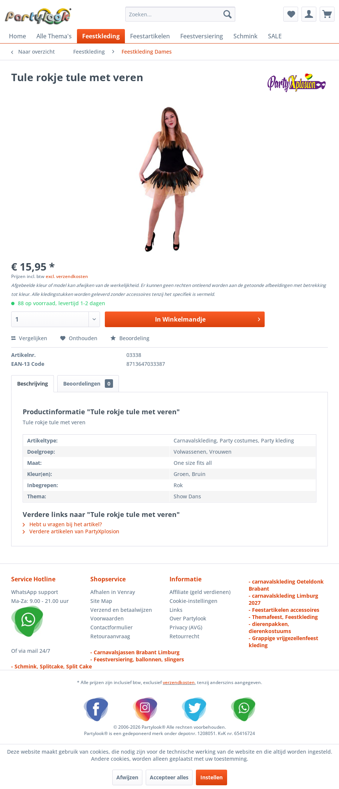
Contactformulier (111, 627)
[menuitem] (180, 14)
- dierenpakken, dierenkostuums (270, 627)
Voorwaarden (107, 618)
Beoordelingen (88, 383)
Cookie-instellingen (193, 600)
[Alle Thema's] (54, 36)
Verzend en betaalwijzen (121, 609)
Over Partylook (188, 618)
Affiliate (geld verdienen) (200, 591)
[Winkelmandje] (327, 14)
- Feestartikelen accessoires (284, 609)
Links (176, 609)
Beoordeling (129, 338)
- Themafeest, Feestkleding (283, 616)
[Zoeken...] (180, 14)
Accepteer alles (169, 777)
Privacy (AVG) (186, 627)
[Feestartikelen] (150, 36)
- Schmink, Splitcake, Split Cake (51, 666)
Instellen (211, 777)
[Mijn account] (308, 14)
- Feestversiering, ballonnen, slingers (137, 659)
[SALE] (275, 36)
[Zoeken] (227, 14)
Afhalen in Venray (112, 591)
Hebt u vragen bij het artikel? (62, 524)
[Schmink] (245, 36)
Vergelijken (29, 338)
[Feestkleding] (101, 36)
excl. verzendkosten (67, 276)
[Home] (17, 36)
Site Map (101, 600)
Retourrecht (184, 636)
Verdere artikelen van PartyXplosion (71, 531)
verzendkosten (179, 682)
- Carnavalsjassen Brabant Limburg (135, 652)
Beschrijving (32, 383)
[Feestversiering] (201, 36)
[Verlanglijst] (290, 14)
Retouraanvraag (110, 636)
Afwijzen (127, 777)
